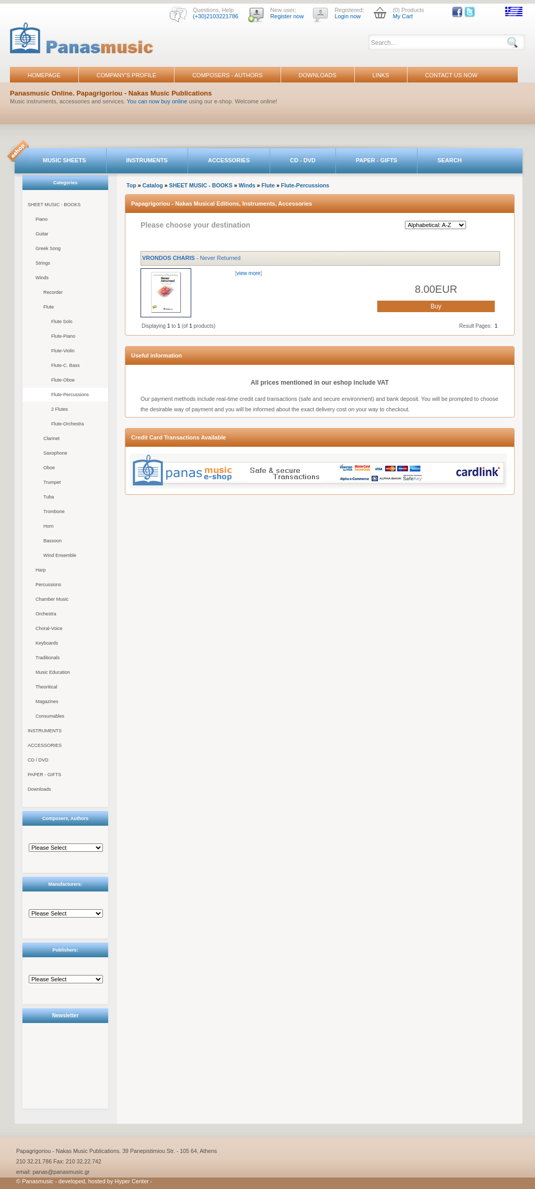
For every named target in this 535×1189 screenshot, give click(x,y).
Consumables (50, 716)
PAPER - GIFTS (376, 160)
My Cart (403, 16)
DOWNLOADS (317, 75)
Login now (347, 16)
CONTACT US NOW (451, 75)
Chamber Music (52, 599)
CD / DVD (38, 760)
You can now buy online (157, 101)
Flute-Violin (63, 350)
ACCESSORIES (229, 160)
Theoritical (46, 686)
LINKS (381, 75)
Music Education (53, 672)
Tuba (48, 497)
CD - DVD (303, 160)
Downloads (39, 789)
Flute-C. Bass (65, 365)
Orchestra (46, 613)
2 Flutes (59, 409)
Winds (42, 277)
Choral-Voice (49, 628)
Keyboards (47, 643)
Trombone (54, 511)
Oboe (49, 467)
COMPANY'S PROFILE (126, 75)
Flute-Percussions (70, 394)
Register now (287, 16)
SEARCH (449, 160)
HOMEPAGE (44, 75)
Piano (42, 219)
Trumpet (52, 482)
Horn (48, 526)
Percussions (48, 584)
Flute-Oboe (63, 380)
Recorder (53, 292)
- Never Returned (191, 258)
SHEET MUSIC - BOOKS (54, 204)
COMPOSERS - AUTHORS (227, 75)
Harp (41, 570)
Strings (43, 263)
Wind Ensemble (59, 555)
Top (131, 185)
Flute (48, 307)
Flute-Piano (63, 336)
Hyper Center (132, 1181)
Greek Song (48, 248)
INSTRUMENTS (147, 160)
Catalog (153, 185)
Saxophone (55, 453)
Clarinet (51, 438)
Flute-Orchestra (67, 423)
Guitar (42, 233)
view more (249, 273)
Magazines (47, 701)
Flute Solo (62, 321)
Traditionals (48, 657)
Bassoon (52, 540)
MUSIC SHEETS (64, 160)
